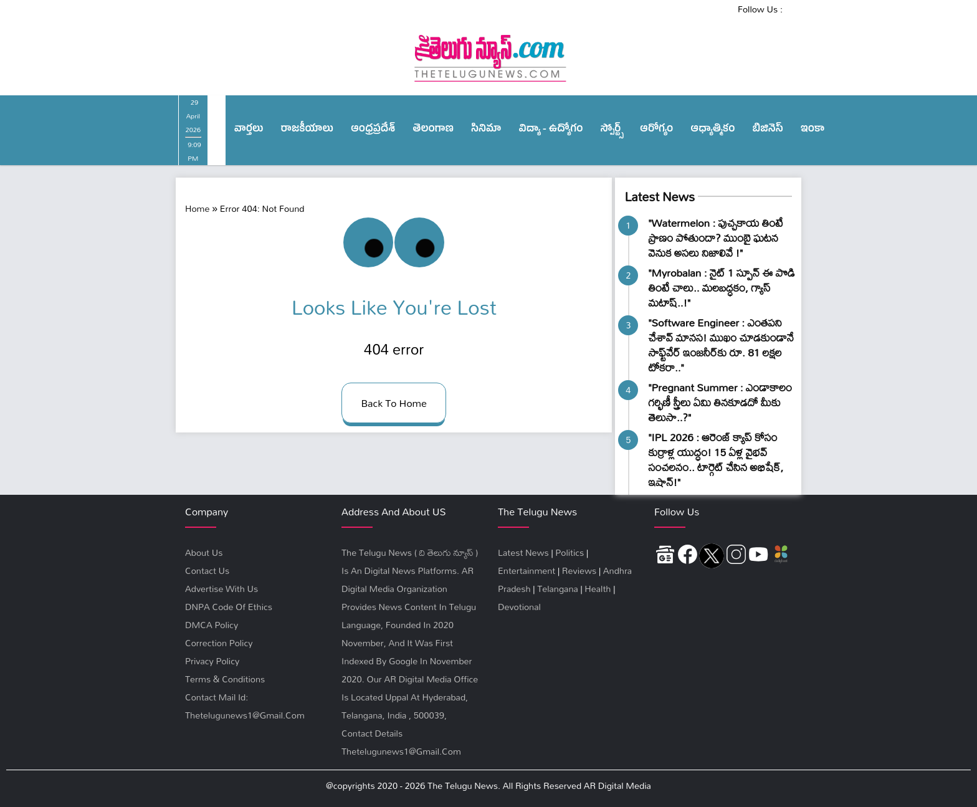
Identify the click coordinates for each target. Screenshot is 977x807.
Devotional (519, 607)
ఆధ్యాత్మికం (712, 130)
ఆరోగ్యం (656, 130)
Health (597, 589)
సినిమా (486, 130)
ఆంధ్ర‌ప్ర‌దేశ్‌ (373, 130)
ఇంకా (813, 130)
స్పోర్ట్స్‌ (612, 130)
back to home (394, 403)
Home (197, 208)
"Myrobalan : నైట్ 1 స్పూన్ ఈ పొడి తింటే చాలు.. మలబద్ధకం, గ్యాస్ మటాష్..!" (721, 287)
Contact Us (207, 570)
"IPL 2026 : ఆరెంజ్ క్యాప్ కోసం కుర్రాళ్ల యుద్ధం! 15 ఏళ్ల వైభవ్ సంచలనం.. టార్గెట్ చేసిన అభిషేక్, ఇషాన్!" (715, 459)
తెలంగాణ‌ (433, 130)
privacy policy (212, 661)
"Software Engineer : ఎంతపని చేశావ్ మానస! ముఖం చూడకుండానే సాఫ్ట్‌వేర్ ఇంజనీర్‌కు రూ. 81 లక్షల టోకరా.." (721, 345)
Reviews (579, 570)
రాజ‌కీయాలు (307, 130)
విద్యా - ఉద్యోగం (551, 130)
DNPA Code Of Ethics (228, 607)
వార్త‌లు (249, 130)
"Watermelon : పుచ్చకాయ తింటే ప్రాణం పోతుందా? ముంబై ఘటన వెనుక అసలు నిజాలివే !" (715, 238)
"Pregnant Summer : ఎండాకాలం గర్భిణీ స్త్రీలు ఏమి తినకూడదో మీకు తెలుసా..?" (720, 402)
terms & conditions (225, 679)
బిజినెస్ (768, 130)
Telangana (557, 589)
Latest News (659, 196)
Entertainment (526, 570)
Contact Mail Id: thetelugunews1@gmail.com (245, 706)
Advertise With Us (221, 589)
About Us (203, 552)
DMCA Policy (211, 625)
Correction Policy (218, 643)
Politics (569, 552)
